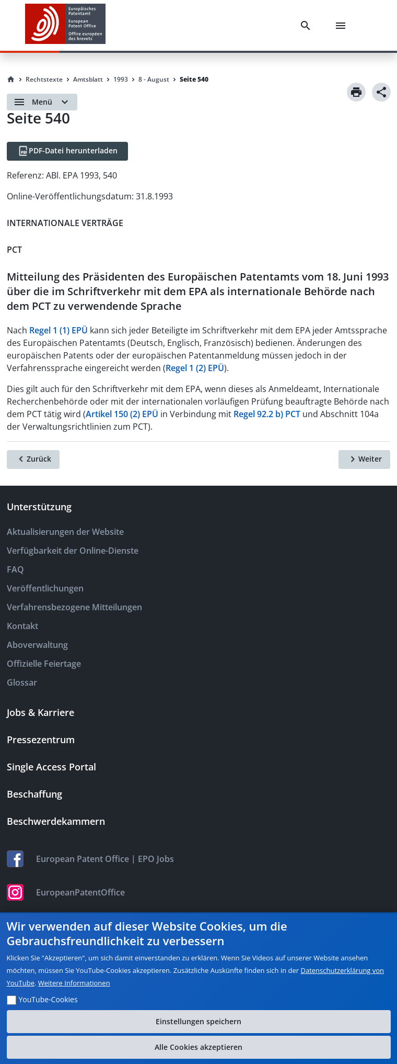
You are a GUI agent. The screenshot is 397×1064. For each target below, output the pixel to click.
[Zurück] (33, 459)
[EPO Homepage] (65, 25)
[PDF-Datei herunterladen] (67, 151)
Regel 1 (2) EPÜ (195, 368)
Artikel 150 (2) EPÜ (122, 414)
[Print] (356, 92)
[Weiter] (364, 459)
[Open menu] (42, 102)
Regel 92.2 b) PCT (266, 414)
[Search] (308, 25)
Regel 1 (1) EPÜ (58, 330)
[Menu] (342, 25)
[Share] (381, 92)
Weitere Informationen (74, 983)
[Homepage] (11, 79)
